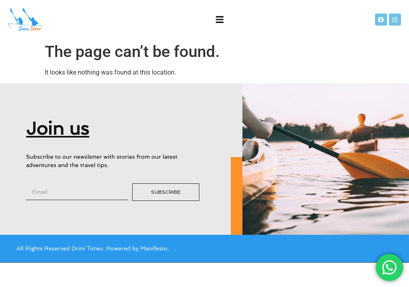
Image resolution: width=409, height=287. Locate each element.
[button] (219, 19)
